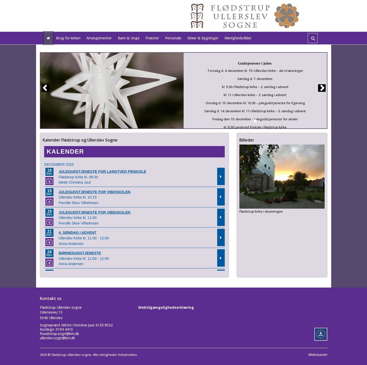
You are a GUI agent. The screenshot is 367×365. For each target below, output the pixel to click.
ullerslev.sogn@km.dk (57, 337)
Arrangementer (99, 38)
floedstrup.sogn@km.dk (59, 333)
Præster (152, 38)
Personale (173, 38)
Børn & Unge (128, 38)
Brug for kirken (68, 38)
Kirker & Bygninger (202, 38)
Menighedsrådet (237, 38)
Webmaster (317, 354)
